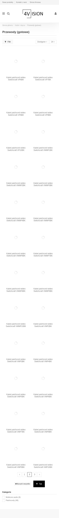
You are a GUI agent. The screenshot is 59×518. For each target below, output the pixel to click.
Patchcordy (12, 500)
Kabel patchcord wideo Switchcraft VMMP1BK (43, 149)
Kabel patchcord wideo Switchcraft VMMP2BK (15, 184)
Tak (39, 484)
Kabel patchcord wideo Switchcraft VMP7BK (15, 431)
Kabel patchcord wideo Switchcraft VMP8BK (43, 431)
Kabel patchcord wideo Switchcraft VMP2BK (43, 325)
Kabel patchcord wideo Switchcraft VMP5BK (15, 395)
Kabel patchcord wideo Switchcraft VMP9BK (15, 466)
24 (53, 42)
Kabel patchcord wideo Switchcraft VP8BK (15, 114)
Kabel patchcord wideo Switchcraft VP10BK (15, 149)
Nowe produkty (8, 2)
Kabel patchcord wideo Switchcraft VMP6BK (43, 395)
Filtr (8, 42)
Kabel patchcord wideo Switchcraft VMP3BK (15, 360)
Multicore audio (13, 497)
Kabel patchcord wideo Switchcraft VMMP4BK (15, 219)
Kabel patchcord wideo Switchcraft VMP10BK (43, 466)
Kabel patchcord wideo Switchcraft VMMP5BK (43, 219)
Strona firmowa (35, 2)
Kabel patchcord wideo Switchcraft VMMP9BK (43, 290)
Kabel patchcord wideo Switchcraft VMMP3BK (43, 184)
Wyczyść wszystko (22, 484)
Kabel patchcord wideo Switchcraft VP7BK (43, 78)
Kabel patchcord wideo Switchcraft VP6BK (15, 78)
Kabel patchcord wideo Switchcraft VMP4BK (43, 360)
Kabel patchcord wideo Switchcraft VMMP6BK (15, 254)
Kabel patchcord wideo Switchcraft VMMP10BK (16, 325)
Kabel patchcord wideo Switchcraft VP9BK (43, 114)
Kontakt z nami (21, 2)
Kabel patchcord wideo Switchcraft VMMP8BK (15, 290)
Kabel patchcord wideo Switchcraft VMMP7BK (43, 254)
